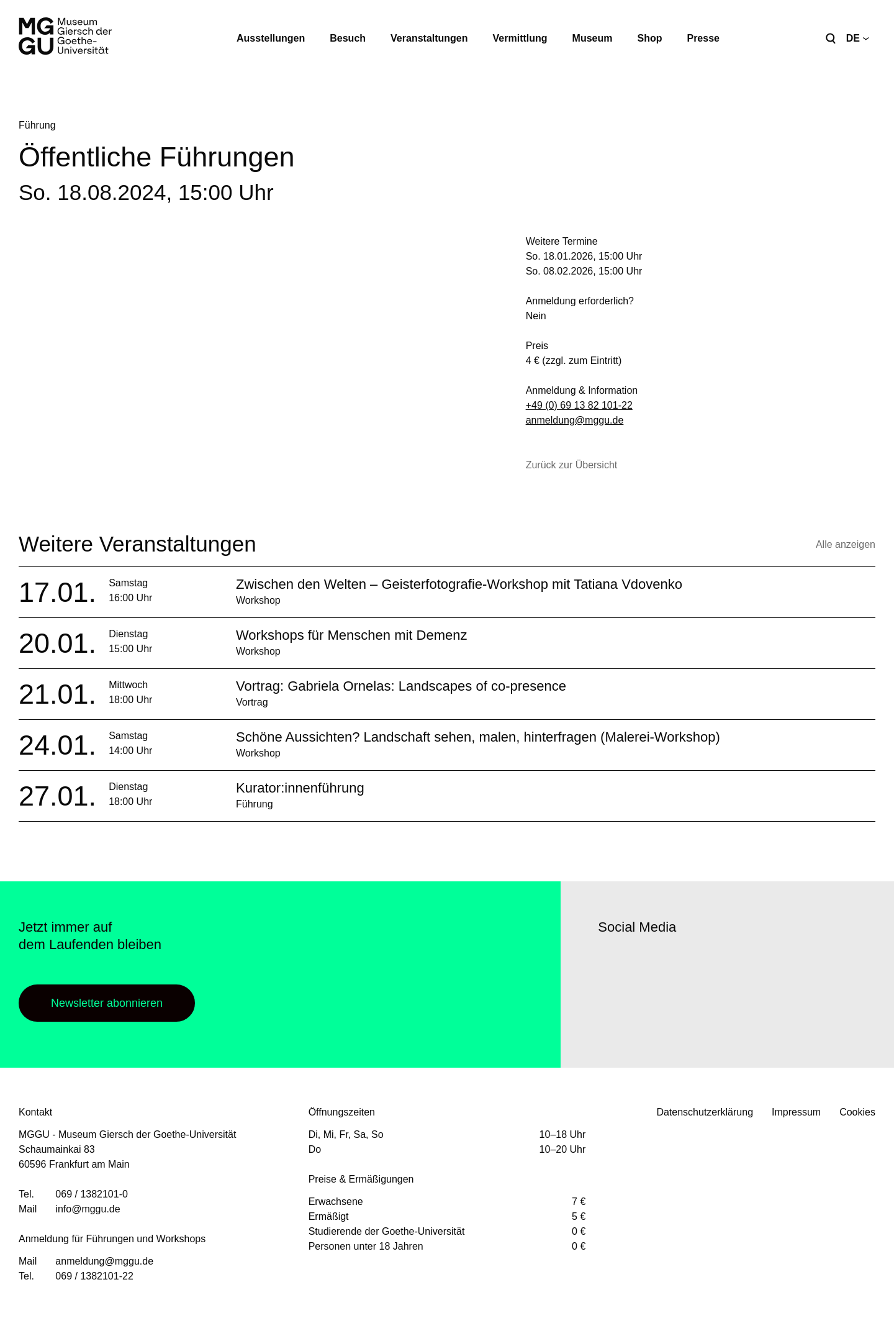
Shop (649, 38)
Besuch (348, 38)
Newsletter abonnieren (107, 1003)
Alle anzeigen (845, 544)
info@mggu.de (87, 1209)
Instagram (644, 1009)
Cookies (857, 1112)
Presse (703, 38)
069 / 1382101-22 (94, 1276)
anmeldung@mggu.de (575, 420)
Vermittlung (520, 38)
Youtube (678, 1009)
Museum (592, 38)
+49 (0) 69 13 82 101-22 (579, 405)
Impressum (796, 1112)
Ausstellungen (271, 38)
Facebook (610, 1009)
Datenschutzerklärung (704, 1112)
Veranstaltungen (429, 38)
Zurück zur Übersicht (572, 465)
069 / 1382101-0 (91, 1194)
